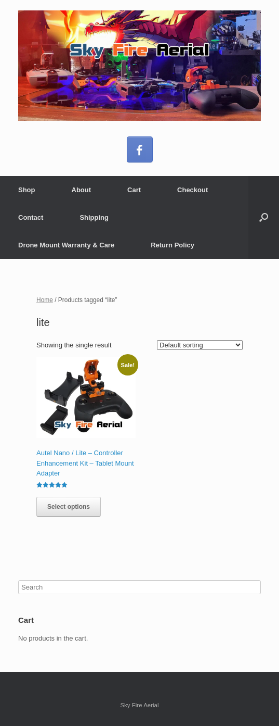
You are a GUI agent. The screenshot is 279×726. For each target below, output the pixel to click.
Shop (26, 190)
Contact (30, 217)
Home (44, 300)
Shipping (94, 217)
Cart (134, 190)
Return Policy (172, 245)
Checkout (192, 190)
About (81, 190)
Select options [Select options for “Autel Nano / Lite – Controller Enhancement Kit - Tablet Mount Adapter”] (68, 506)
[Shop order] (200, 345)
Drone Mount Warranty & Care (66, 245)
